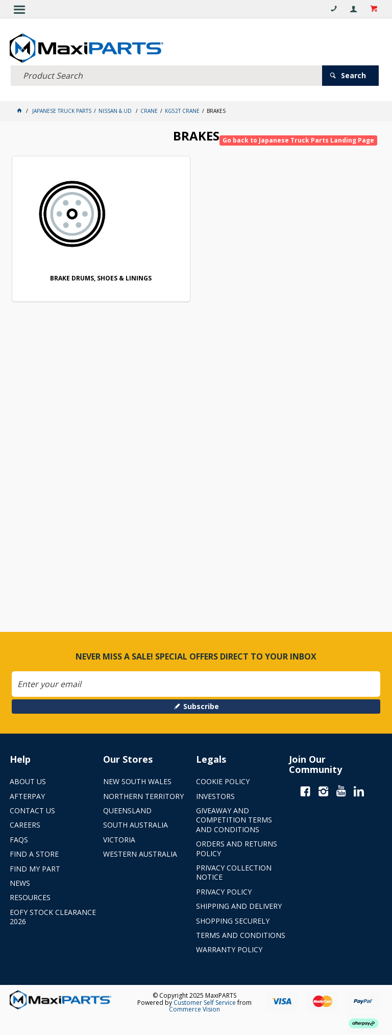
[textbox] (166, 75)
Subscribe (201, 706)
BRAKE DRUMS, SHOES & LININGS (101, 279)
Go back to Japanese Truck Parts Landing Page (298, 140)
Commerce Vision (194, 1009)
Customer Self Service (205, 1002)
